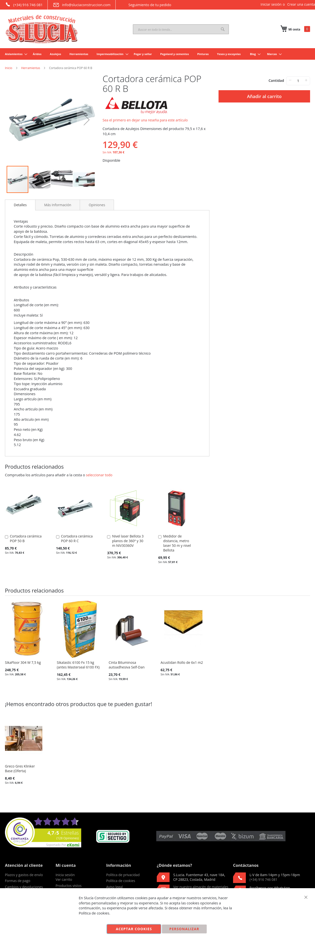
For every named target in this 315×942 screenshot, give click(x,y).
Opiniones (97, 205)
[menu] (157, 54)
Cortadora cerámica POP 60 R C (77, 538)
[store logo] (42, 28)
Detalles (20, 205)
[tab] (20, 205)
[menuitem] (14, 54)
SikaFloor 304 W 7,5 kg (23, 662)
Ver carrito (64, 879)
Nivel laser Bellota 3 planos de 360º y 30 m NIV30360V (127, 541)
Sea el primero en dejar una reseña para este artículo (145, 120)
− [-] (290, 80)
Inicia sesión (65, 874)
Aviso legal (114, 886)
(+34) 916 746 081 (24, 4)
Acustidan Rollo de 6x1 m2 (181, 662)
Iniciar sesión (271, 4)
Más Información (57, 205)
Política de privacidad (123, 874)
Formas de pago (17, 880)
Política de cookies (120, 880)
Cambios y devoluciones (24, 886)
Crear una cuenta (301, 4)
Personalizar (184, 929)
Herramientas (30, 68)
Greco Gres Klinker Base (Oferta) (20, 768)
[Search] (223, 29)
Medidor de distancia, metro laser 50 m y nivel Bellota (177, 543)
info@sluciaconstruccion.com (81, 4)
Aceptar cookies (134, 929)
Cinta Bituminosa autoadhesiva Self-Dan (127, 664)
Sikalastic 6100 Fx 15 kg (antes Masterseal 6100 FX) (78, 664)
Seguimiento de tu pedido (146, 4)
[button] (15, 119)
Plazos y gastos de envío (24, 874)
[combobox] (181, 29)
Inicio (8, 68)
